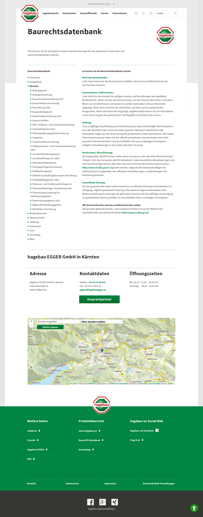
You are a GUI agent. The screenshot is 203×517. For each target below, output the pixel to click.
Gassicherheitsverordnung (45, 141)
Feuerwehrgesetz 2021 (43, 128)
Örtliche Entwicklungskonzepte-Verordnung (54, 175)
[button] (102, 350)
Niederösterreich (38, 213)
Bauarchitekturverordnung (45, 103)
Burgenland (36, 81)
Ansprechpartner (99, 299)
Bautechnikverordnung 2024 (46, 116)
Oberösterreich (37, 217)
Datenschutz (72, 483)
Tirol (32, 230)
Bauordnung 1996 (41, 107)
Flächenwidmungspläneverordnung (50, 133)
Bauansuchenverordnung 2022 (47, 98)
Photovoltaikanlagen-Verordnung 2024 (52, 188)
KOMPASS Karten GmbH (118, 384)
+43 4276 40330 (96, 282)
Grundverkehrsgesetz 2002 (45, 158)
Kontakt (31, 483)
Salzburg (34, 221)
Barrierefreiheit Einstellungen (159, 483)
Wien (32, 239)
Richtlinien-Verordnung (44, 209)
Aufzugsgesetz (39, 90)
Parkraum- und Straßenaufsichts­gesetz (52, 184)
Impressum (110, 483)
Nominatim (143, 384)
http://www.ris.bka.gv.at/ (135, 212)
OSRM (170, 384)
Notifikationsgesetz (42, 171)
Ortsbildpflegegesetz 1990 (45, 179)
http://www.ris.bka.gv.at (95, 167)
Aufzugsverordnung (42, 94)
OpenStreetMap (154, 384)
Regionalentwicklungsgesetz (46, 204)
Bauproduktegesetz (42, 111)
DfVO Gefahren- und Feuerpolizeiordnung (53, 124)
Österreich (35, 77)
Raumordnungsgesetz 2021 (46, 200)
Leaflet (73, 384)
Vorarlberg (35, 234)
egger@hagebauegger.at (93, 289)
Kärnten (34, 86)
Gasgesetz (37, 137)
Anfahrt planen (50, 327)
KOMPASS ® (92, 384)
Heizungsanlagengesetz (44, 162)
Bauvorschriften (40, 120)
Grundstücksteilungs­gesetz (46, 154)
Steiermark (35, 226)
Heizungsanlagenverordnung (47, 166)
